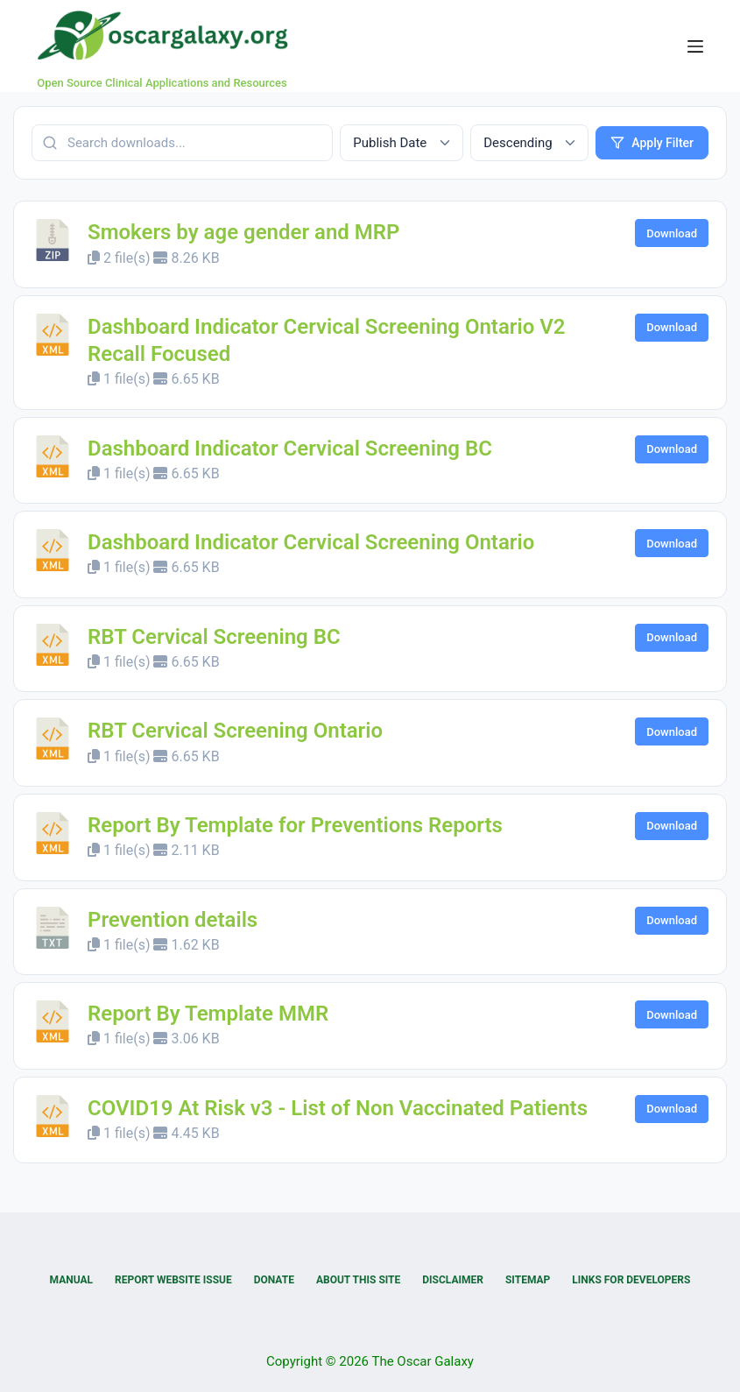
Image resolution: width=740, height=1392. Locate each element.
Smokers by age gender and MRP (243, 232)
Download (671, 233)
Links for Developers (631, 1280)
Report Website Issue (173, 1280)
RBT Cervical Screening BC (214, 637)
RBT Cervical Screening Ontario (235, 730)
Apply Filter (652, 143)
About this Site (358, 1280)
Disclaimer (452, 1280)
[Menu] (695, 46)
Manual (71, 1280)
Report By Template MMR (208, 1013)
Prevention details (172, 920)
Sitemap (527, 1280)
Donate (274, 1280)
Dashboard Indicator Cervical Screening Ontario (311, 542)
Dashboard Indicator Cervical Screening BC (290, 448)
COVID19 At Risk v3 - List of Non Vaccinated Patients (338, 1108)
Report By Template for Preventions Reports (295, 825)
